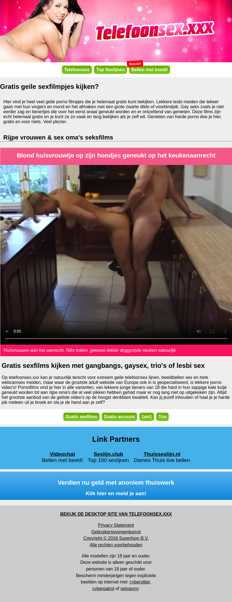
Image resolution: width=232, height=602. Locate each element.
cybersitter (140, 582)
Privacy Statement (116, 525)
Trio (162, 416)
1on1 (147, 416)
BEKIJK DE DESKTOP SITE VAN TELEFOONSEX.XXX (116, 514)
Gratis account (119, 416)
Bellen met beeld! (148, 69)
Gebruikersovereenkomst (116, 531)
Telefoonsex (77, 69)
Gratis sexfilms (81, 416)
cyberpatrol (103, 588)
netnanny (130, 588)
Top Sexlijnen (110, 69)
